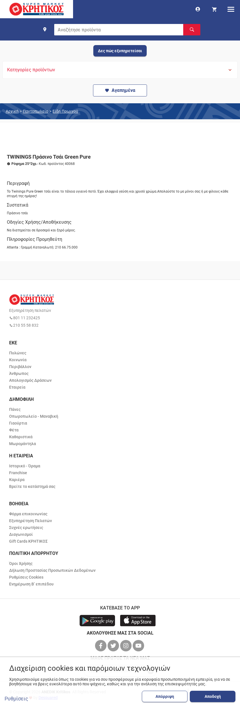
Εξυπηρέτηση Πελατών (30, 520)
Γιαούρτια (18, 423)
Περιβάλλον (20, 366)
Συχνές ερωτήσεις (26, 527)
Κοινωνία (18, 359)
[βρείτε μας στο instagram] (126, 645)
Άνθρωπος (19, 373)
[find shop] (45, 29)
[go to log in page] (198, 9)
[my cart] (214, 9)
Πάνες (15, 409)
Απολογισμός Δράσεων (30, 380)
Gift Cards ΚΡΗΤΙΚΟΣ (28, 541)
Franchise (18, 472)
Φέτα (14, 430)
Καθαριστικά (21, 437)
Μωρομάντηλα (22, 443)
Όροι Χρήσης (21, 563)
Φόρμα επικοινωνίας (28, 514)
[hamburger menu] (231, 9)
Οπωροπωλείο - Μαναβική (33, 416)
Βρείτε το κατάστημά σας (32, 486)
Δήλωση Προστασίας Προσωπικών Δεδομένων (52, 570)
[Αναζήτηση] (191, 29)
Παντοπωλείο (35, 111)
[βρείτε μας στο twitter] (114, 645)
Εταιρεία (17, 387)
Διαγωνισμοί (21, 534)
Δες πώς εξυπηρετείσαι (120, 51)
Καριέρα (17, 479)
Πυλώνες (17, 353)
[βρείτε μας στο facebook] (101, 645)
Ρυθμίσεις (16, 698)
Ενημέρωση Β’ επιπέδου (31, 584)
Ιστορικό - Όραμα (24, 466)
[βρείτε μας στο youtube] (139, 645)
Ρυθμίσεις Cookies (26, 577)
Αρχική (12, 111)
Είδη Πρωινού (65, 111)
